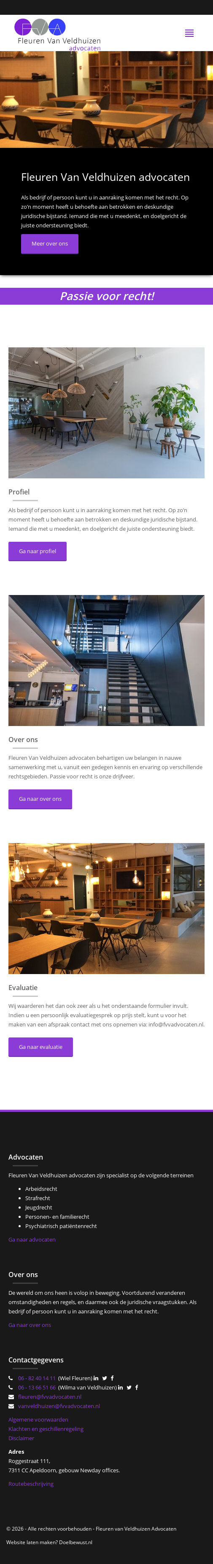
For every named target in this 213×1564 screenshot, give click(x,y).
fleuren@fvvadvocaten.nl (49, 1396)
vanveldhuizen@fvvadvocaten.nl (59, 1406)
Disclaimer (21, 1438)
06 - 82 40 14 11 (37, 1378)
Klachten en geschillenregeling (46, 1429)
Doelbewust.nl (75, 1542)
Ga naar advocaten (32, 1239)
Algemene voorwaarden (38, 1419)
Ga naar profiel (37, 551)
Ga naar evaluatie (40, 1047)
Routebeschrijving (31, 1484)
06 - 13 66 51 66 (37, 1387)
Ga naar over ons (40, 798)
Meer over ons (50, 243)
